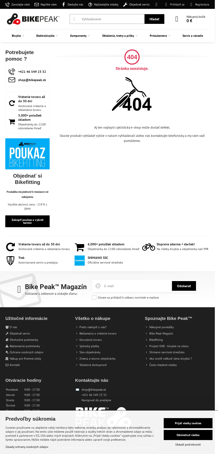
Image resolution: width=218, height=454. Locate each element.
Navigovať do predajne (96, 400)
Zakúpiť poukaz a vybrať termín (27, 221)
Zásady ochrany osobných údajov (26, 447)
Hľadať (154, 19)
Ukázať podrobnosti (188, 444)
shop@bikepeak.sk (94, 389)
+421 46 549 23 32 (94, 395)
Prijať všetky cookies (188, 423)
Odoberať (184, 286)
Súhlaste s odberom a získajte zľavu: (51, 293)
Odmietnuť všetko (188, 435)
